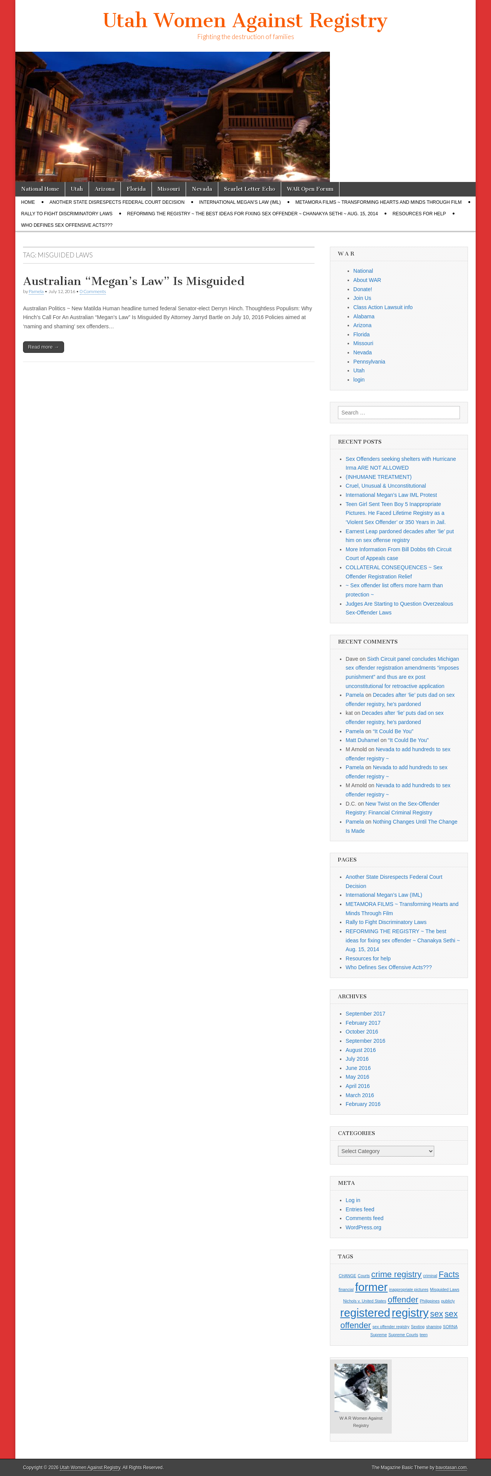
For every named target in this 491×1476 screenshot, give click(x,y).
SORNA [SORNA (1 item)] (450, 1326)
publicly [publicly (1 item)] (448, 1301)
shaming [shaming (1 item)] (434, 1326)
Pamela (36, 291)
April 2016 (358, 1086)
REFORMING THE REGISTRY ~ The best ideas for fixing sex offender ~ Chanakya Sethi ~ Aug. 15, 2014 (252, 213)
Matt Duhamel (362, 740)
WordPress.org (363, 1227)
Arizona (105, 189)
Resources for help (419, 213)
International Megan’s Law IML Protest (391, 495)
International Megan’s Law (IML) (240, 202)
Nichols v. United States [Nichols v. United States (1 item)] (364, 1301)
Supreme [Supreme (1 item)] (378, 1334)
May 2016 (357, 1077)
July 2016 (357, 1059)
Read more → (43, 347)
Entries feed (360, 1209)
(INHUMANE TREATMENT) (379, 477)
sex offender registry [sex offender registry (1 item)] (390, 1326)
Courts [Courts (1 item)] (364, 1275)
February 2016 (363, 1104)
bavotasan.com (451, 1467)
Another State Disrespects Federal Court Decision (117, 202)
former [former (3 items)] (371, 1287)
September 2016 (366, 1041)
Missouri (169, 189)
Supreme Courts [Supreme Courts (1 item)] (403, 1334)
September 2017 (366, 1014)
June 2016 (358, 1068)
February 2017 (363, 1023)
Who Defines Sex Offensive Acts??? (66, 225)
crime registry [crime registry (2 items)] (396, 1274)
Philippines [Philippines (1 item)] (430, 1301)
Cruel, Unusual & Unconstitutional (386, 486)
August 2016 (361, 1050)
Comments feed (365, 1218)
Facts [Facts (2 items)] (449, 1274)
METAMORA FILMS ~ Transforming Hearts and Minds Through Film (378, 202)
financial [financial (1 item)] (346, 1289)
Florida (136, 189)
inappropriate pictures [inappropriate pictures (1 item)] (408, 1289)
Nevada (202, 189)
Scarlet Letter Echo (249, 189)
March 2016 (360, 1095)
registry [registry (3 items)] (410, 1312)
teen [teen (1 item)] (424, 1334)
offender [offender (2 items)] (403, 1299)
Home (28, 202)
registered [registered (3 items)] (365, 1312)
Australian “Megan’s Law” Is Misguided (134, 281)
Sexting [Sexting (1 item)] (418, 1326)
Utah (77, 189)
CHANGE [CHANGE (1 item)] (347, 1275)
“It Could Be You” (393, 731)
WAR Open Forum (310, 189)
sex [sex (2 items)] (436, 1314)
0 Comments (93, 291)
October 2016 (362, 1032)
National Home (40, 189)
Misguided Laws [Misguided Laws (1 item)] (444, 1289)
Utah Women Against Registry (245, 20)
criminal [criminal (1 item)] (430, 1275)
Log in (353, 1200)
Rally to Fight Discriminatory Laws (66, 213)
